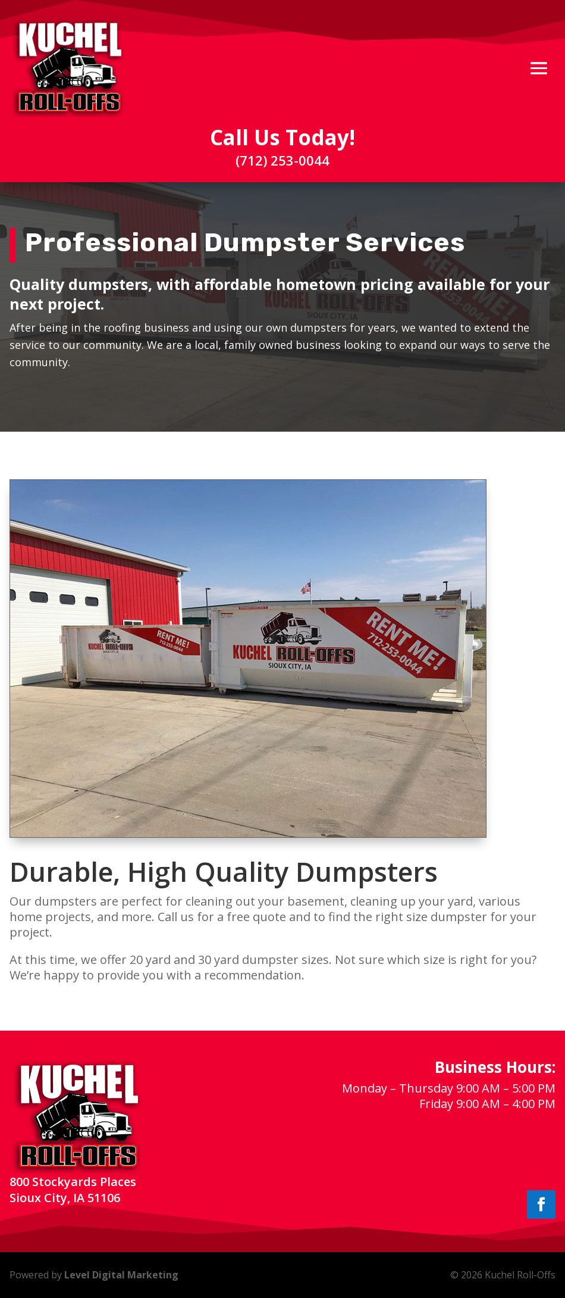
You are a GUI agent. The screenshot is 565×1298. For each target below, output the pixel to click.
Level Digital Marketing (121, 1274)
